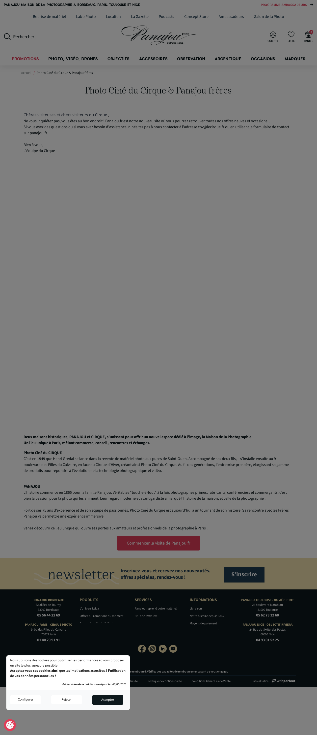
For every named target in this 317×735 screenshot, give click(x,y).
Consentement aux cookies (10, 725)
